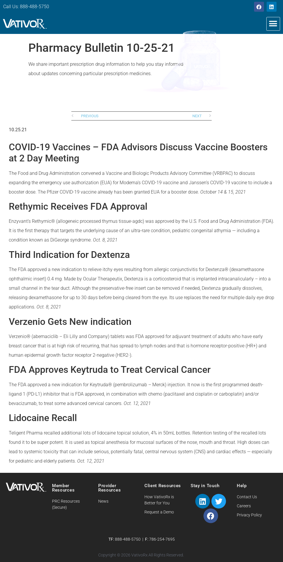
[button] (273, 24)
